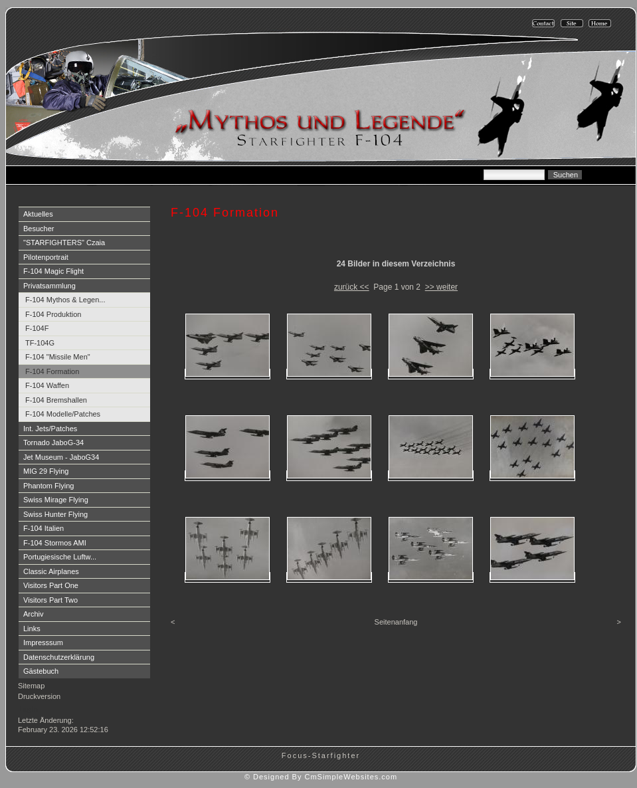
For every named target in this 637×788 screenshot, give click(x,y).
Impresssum (43, 642)
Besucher (38, 229)
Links (32, 629)
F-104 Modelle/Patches (62, 414)
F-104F (36, 328)
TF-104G (39, 343)
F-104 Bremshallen (56, 400)
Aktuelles (38, 214)
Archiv (33, 614)
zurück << (351, 287)
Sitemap (31, 686)
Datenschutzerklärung (58, 657)
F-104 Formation (52, 371)
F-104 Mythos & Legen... (65, 300)
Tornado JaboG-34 (53, 442)
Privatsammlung (49, 286)
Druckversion (39, 696)
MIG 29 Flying (45, 471)
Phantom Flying (48, 486)
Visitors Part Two (50, 600)
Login (28, 709)
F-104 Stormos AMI (54, 543)
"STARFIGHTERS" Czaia (64, 242)
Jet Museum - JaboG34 (61, 457)
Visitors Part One (50, 585)
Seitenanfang (396, 622)
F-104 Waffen (47, 385)
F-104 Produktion (53, 314)
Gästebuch (40, 671)
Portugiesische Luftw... (59, 557)
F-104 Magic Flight (53, 271)
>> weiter (441, 287)
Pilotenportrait (45, 257)
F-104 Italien (43, 528)
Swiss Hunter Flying (55, 514)
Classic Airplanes (51, 571)
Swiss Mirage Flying (55, 500)
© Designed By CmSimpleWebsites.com (320, 777)
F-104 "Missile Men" (57, 357)
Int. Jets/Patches (50, 429)
